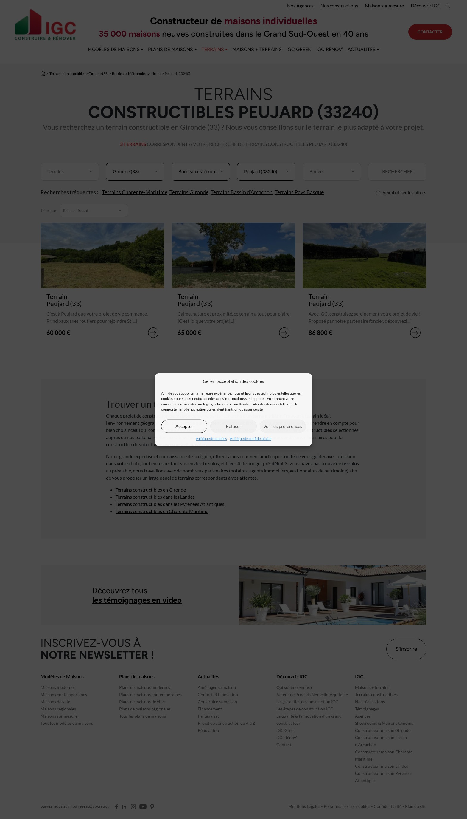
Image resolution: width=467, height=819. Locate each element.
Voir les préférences (282, 426)
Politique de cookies (211, 438)
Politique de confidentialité (250, 438)
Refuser (233, 426)
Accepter (184, 426)
